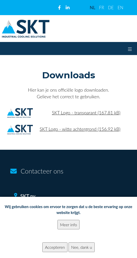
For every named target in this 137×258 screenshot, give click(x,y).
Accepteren (55, 251)
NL (92, 7)
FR (101, 7)
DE (111, 7)
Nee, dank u (81, 251)
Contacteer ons (42, 171)
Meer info (68, 228)
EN (120, 7)
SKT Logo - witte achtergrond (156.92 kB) (80, 129)
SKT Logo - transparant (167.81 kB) (86, 112)
